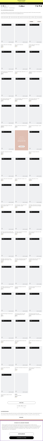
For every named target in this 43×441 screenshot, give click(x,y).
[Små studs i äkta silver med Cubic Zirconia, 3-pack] (35, 277)
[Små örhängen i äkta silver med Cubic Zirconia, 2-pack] (21, 196)
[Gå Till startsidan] (21, 6)
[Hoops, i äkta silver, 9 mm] (35, 169)
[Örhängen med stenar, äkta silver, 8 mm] (21, 358)
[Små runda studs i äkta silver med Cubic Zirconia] (35, 223)
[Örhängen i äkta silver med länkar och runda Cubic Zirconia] (7, 277)
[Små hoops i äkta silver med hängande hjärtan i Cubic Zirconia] (35, 304)
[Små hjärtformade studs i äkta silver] (7, 331)
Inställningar (21, 433)
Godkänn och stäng (21, 437)
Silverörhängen (12, 7)
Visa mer (21, 417)
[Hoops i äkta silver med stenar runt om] (35, 331)
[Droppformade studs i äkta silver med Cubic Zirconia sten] (35, 250)
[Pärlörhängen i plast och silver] (7, 385)
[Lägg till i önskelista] (2, 41)
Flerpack (33, 17)
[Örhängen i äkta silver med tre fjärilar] (7, 143)
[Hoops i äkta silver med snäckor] (7, 169)
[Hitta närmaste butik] (36, 6)
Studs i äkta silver (14, 17)
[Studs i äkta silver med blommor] (21, 116)
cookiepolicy (13, 429)
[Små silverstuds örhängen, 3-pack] (35, 116)
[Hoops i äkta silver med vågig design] (7, 35)
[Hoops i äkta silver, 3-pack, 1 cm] (21, 169)
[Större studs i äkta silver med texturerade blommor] (35, 89)
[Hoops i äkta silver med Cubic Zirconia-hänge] (35, 35)
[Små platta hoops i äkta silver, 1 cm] (21, 62)
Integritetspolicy (5, 429)
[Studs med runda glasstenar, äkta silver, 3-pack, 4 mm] (7, 196)
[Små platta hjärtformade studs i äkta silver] (21, 331)
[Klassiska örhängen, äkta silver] (21, 277)
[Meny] (2, 6)
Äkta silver (6, 7)
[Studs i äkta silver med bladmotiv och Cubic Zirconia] (7, 62)
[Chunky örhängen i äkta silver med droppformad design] (21, 89)
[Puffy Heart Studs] (21, 385)
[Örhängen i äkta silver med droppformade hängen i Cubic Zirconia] (7, 250)
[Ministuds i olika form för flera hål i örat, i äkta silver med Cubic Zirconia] (7, 223)
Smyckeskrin (39, 17)
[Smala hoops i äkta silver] (7, 358)
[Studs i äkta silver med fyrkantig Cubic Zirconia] (35, 358)
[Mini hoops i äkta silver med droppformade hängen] (7, 89)
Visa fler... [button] (21, 402)
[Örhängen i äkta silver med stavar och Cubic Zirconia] (21, 223)
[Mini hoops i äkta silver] (21, 35)
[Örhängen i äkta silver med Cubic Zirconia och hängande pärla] (21, 250)
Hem (2, 7)
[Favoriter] (40, 6)
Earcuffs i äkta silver (24, 17)
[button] (38, 6)
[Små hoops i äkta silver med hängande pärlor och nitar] (21, 304)
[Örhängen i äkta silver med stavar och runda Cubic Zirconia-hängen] (35, 196)
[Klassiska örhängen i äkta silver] (7, 116)
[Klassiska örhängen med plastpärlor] (35, 62)
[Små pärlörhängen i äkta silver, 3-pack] (7, 304)
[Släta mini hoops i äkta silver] (35, 143)
